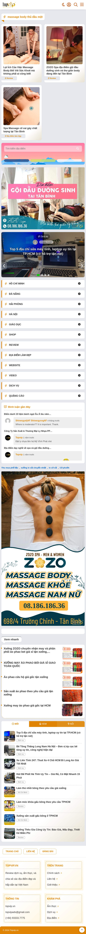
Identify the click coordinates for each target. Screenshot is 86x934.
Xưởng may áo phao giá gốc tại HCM (27, 705)
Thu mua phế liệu (9, 468)
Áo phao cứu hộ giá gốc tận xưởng (26, 676)
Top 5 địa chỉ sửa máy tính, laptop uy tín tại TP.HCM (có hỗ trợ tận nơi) (43, 251)
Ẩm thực (53, 906)
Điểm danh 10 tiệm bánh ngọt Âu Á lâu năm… (27, 414)
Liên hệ (52, 879)
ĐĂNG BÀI (47, 851)
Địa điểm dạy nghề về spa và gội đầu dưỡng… (27, 448)
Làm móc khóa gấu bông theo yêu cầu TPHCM (43, 802)
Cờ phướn (64, 468)
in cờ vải (53, 468)
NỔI (71, 724)
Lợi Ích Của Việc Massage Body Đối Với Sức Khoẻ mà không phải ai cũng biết (19, 70)
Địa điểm (53, 918)
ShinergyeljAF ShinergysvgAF (31, 420)
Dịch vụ (43, 236)
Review (9, 78)
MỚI (15, 724)
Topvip (19, 437)
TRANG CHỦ (12, 851)
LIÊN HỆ (30, 851)
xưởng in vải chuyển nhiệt (33, 468)
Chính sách (54, 873)
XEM (43, 724)
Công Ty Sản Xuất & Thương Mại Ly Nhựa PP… (28, 431)
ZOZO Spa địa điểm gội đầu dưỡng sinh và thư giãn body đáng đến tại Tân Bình (63, 70)
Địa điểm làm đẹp (13, 136)
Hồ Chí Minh (22, 792)
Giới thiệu (53, 884)
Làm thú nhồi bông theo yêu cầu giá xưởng (41, 788)
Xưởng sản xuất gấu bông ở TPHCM (37, 815)
